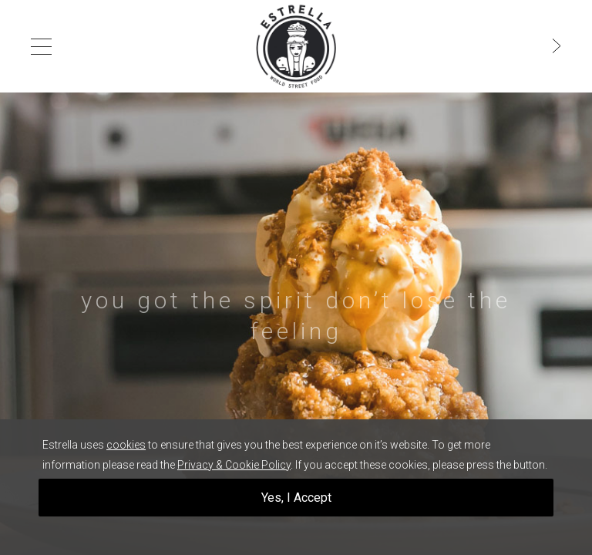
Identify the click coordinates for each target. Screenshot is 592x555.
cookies (126, 445)
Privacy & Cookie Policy (234, 465)
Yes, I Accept (296, 497)
